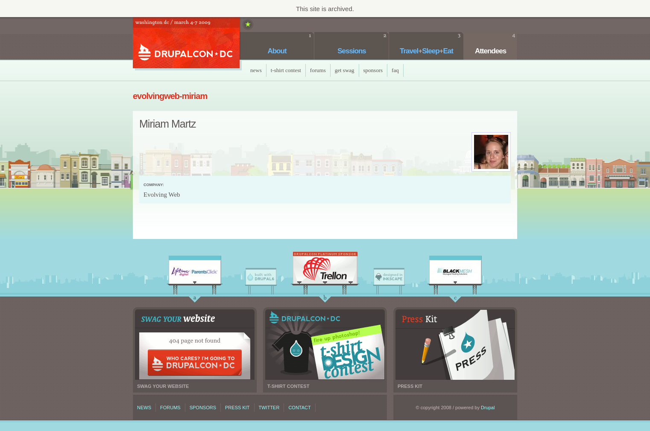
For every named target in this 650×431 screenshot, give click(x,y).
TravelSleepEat (426, 51)
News (256, 70)
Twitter (269, 407)
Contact (299, 407)
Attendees (490, 51)
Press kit (455, 344)
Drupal (488, 407)
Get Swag (344, 70)
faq (395, 70)
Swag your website (195, 344)
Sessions (351, 51)
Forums (318, 70)
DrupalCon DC (186, 44)
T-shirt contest (325, 344)
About (276, 51)
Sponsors (373, 70)
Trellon (325, 270)
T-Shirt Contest (286, 70)
